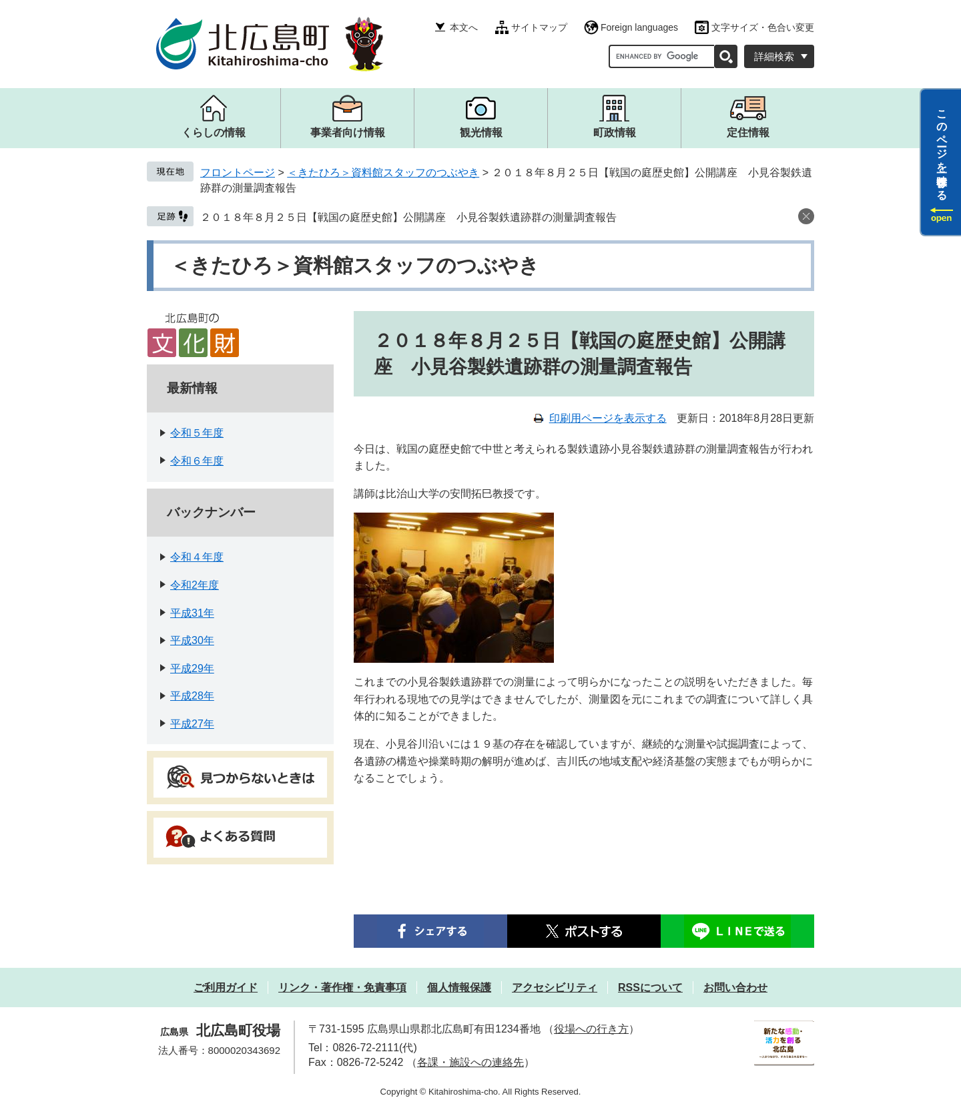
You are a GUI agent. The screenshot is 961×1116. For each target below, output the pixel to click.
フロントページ (237, 172)
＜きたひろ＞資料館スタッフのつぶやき (383, 172)
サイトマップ (539, 27)
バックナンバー (211, 512)
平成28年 (192, 696)
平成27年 (192, 724)
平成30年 (192, 640)
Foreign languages (639, 27)
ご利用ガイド (226, 987)
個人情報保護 (459, 987)
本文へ (464, 27)
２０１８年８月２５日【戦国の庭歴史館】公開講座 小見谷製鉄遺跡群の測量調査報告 (408, 217)
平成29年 (192, 668)
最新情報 (192, 388)
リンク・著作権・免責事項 (342, 987)
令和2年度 (194, 585)
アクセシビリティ (554, 987)
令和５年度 (197, 433)
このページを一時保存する (942, 149)
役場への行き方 (591, 1029)
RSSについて (650, 987)
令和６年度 (197, 461)
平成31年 (192, 613)
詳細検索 (774, 56)
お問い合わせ (735, 987)
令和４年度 (197, 557)
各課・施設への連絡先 (470, 1062)
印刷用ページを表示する (608, 418)
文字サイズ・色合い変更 (762, 27)
